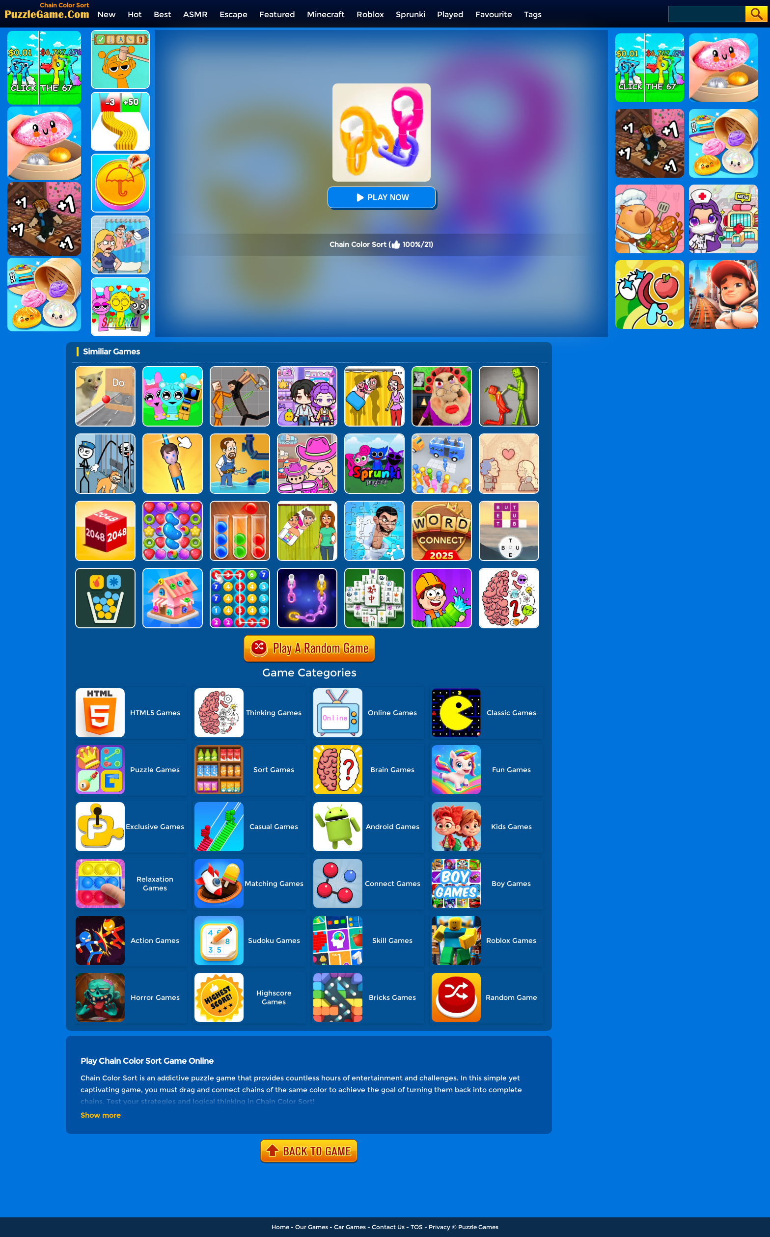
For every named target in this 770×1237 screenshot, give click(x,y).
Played (450, 14)
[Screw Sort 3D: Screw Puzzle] (172, 571)
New (106, 14)
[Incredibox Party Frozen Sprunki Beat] (172, 370)
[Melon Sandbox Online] (509, 370)
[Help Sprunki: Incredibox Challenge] (120, 33)
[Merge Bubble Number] (240, 571)
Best (162, 14)
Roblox (370, 14)
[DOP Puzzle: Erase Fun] (120, 219)
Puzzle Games (478, 1227)
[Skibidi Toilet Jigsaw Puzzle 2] (374, 504)
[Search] (706, 14)
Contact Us (388, 1227)
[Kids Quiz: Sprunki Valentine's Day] (120, 281)
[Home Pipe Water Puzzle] (240, 437)
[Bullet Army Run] (120, 95)
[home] (47, 14)
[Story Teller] (509, 437)
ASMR (195, 14)
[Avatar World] (307, 437)
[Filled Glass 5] (105, 571)
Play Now (381, 197)
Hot (135, 14)
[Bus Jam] (442, 437)
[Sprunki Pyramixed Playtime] (374, 437)
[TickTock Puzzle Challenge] (105, 370)
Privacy (439, 1227)
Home (280, 1227)
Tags (533, 14)
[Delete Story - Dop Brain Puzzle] (307, 504)
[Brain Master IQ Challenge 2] (509, 571)
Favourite (493, 14)
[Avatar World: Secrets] (307, 370)
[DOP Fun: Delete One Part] (374, 370)
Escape (234, 14)
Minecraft (326, 14)
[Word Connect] (442, 504)
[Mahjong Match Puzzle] (374, 571)
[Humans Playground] (240, 370)
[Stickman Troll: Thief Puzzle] (105, 437)
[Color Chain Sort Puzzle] (307, 571)
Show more (101, 1115)
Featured (277, 14)
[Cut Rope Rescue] (172, 437)
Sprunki (410, 14)
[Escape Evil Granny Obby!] (442, 370)
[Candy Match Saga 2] (172, 504)
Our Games (311, 1227)
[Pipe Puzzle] (442, 571)
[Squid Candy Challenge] (120, 157)
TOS (417, 1227)
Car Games (350, 1227)
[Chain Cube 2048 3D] (105, 504)
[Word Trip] (509, 504)
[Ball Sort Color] (240, 504)
